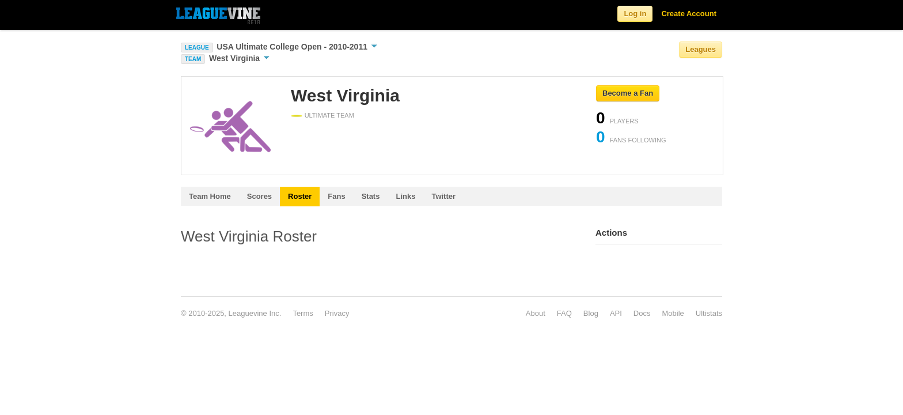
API (616, 313)
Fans (336, 196)
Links (405, 196)
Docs (642, 313)
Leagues (700, 49)
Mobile (673, 313)
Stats (371, 196)
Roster (300, 196)
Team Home (210, 196)
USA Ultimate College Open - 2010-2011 (297, 46)
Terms (303, 313)
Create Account (688, 13)
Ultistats (709, 313)
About (535, 313)
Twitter (443, 196)
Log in (635, 13)
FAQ (564, 313)
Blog (590, 313)
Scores (259, 196)
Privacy (337, 313)
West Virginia (239, 58)
